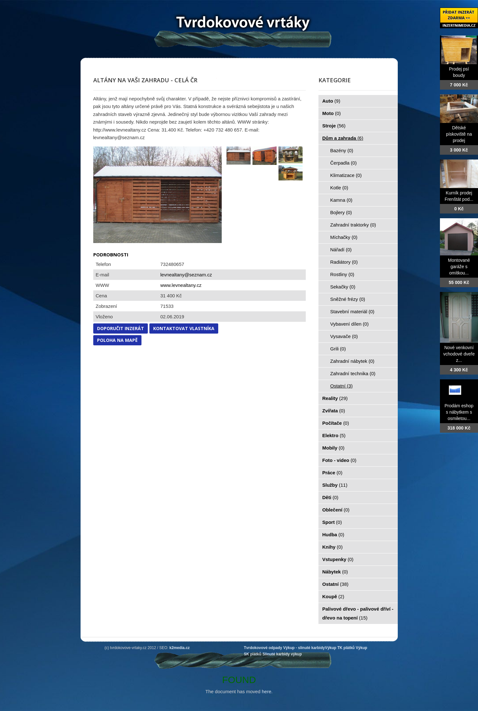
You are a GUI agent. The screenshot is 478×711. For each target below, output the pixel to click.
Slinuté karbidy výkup (282, 654)
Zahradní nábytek (352, 361)
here (266, 691)
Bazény (341, 150)
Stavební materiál (352, 311)
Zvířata (333, 410)
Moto (331, 113)
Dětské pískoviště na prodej (459, 134)
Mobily (333, 447)
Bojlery (341, 212)
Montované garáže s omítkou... (459, 266)
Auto (331, 101)
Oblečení (336, 509)
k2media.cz (179, 648)
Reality (335, 398)
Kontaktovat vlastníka (183, 328)
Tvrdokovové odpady (263, 648)
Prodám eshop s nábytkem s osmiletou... (458, 412)
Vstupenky (337, 559)
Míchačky (343, 237)
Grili (338, 348)
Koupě (333, 596)
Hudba (333, 534)
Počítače (335, 423)
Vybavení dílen (349, 324)
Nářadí (341, 249)
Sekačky (342, 286)
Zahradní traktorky (353, 224)
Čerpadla (343, 163)
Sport (332, 522)
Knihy (332, 547)
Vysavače (344, 336)
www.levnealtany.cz (181, 285)
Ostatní (341, 386)
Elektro (333, 435)
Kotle (339, 187)
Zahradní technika (353, 373)
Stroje (333, 125)
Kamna (341, 200)
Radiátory (344, 262)
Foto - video (339, 460)
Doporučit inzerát (120, 328)
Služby (334, 485)
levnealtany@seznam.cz (186, 274)
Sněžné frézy (347, 299)
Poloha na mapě (117, 340)
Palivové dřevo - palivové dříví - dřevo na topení (357, 613)
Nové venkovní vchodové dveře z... (459, 354)
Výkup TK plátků (340, 648)
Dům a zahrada (342, 138)
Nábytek (335, 571)
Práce (332, 472)
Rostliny (342, 274)
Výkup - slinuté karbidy (304, 648)
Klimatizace (346, 175)
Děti (330, 497)
